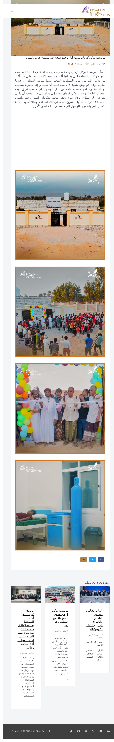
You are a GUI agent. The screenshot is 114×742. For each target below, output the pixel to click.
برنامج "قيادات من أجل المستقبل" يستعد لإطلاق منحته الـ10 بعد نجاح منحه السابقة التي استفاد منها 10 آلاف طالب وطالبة (22, 629)
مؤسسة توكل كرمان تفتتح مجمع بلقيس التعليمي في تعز (57, 618)
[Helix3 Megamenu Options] (10, 11)
